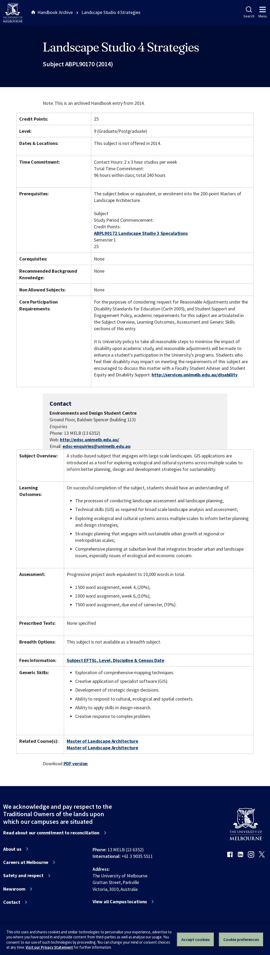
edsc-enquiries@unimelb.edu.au (96, 446)
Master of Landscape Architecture (102, 741)
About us (12, 849)
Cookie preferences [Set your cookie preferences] (241, 939)
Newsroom (14, 889)
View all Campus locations (120, 902)
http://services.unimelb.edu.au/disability (194, 375)
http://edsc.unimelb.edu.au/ (89, 440)
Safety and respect (23, 875)
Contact (11, 902)
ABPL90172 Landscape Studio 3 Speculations (140, 233)
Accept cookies (195, 939)
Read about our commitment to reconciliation (51, 833)
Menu (262, 12)
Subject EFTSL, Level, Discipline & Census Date (115, 660)
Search (248, 12)
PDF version (76, 763)
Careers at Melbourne (25, 862)
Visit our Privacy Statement (49, 947)
